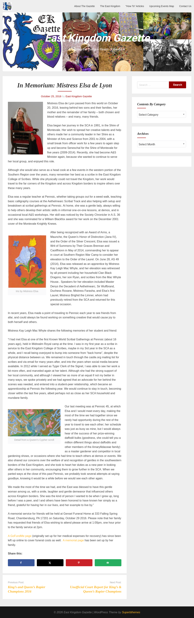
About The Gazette (84, 6)
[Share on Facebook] (21, 562)
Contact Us (185, 6)
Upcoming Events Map (161, 6)
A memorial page (73, 540)
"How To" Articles (135, 6)
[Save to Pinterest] (79, 562)
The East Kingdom (110, 6)
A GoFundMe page (19, 535)
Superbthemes (131, 612)
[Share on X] (50, 562)
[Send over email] (108, 562)
